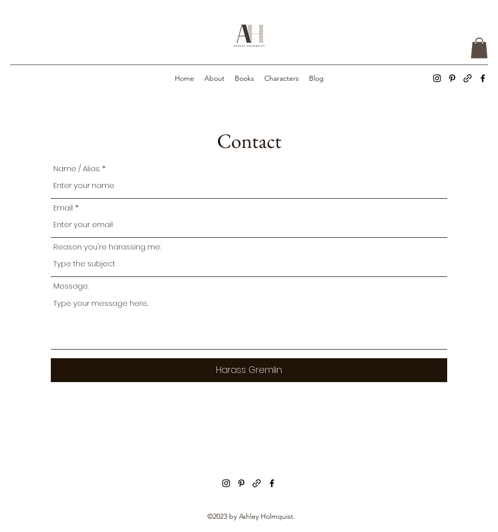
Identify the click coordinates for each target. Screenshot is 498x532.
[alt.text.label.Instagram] (437, 78)
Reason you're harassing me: (107, 247)
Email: (63, 207)
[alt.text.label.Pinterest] (452, 78)
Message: (70, 286)
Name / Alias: (76, 168)
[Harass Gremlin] (249, 370)
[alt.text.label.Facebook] (483, 78)
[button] (479, 48)
